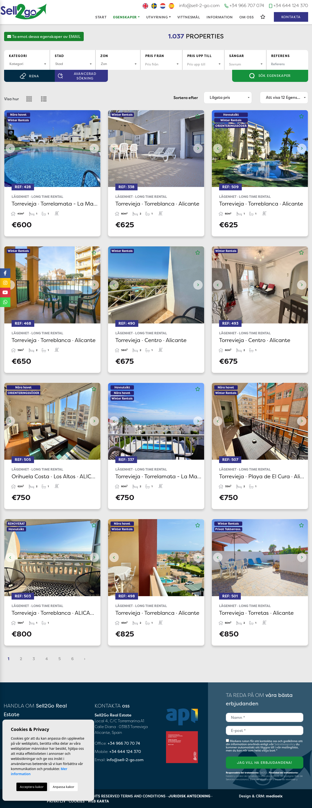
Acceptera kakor (31, 787)
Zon (104, 56)
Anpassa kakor (63, 787)
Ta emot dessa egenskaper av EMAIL (44, 36)
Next (94, 148)
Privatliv (56, 801)
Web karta (98, 801)
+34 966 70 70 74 (124, 743)
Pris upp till (199, 56)
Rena (29, 75)
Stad (59, 56)
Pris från (154, 56)
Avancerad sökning (77, 75)
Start (101, 17)
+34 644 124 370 (288, 5)
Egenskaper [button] (125, 17)
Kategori (18, 56)
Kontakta (291, 16)
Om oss (246, 17)
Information (220, 17)
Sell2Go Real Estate (23, 11)
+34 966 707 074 (244, 5)
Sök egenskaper (270, 76)
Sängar (236, 56)
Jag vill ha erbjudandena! (264, 762)
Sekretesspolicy (285, 744)
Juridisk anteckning (189, 796)
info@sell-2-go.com (199, 5)
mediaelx (274, 796)
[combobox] (27, 64)
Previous (10, 148)
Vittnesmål (188, 17)
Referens (280, 56)
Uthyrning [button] (157, 17)
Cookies (77, 801)
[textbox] (27, 63)
